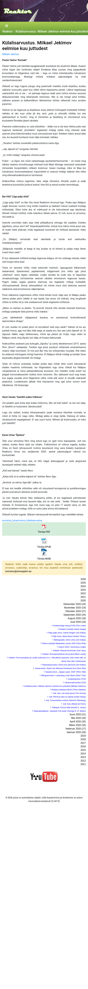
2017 (83, 743)
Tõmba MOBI (44, 558)
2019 (83, 736)
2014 (83, 753)
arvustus (6, 520)
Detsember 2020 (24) (74, 604)
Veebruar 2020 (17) (75, 728)
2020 (83, 600)
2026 (83, 579)
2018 (83, 739)
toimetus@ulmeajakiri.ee (18, 571)
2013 (83, 757)
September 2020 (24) (74, 615)
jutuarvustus (18, 520)
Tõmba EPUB (44, 546)
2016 (83, 746)
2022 (83, 593)
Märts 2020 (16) (77, 725)
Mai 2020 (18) (78, 718)
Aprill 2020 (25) (78, 721)
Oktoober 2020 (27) (75, 611)
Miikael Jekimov (10, 54)
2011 (83, 764)
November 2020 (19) (75, 607)
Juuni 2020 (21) (77, 714)
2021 (83, 597)
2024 (83, 586)
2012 (83, 760)
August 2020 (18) (77, 618)
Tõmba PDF (44, 531)
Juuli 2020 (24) (78, 622)
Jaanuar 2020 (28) (76, 732)
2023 (83, 590)
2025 (83, 582)
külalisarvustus (34, 520)
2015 (83, 750)
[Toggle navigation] (6, 26)
